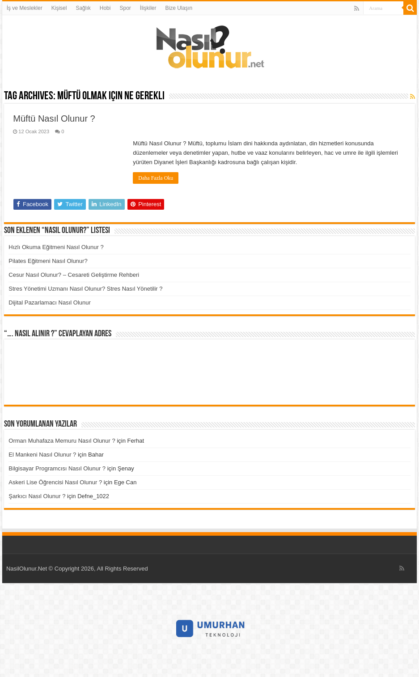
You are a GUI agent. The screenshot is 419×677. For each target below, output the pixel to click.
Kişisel (59, 8)
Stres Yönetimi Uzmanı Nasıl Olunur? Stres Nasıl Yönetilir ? (85, 288)
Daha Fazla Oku (155, 178)
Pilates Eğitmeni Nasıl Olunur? (47, 261)
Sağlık (83, 8)
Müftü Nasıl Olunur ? (54, 118)
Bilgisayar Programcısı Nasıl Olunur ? (57, 468)
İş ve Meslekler (24, 8)
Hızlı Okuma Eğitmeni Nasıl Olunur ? (55, 247)
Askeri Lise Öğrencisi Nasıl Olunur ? (55, 482)
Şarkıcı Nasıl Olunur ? (36, 496)
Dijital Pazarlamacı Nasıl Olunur (49, 302)
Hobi (105, 8)
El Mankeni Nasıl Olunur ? (42, 454)
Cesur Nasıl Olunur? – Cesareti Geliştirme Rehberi (73, 274)
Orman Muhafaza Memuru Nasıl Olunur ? (61, 440)
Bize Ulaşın (178, 8)
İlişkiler (148, 8)
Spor (125, 8)
